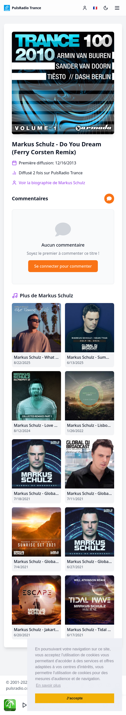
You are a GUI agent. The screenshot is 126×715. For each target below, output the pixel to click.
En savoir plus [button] (48, 685)
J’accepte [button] (74, 698)
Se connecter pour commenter (63, 266)
